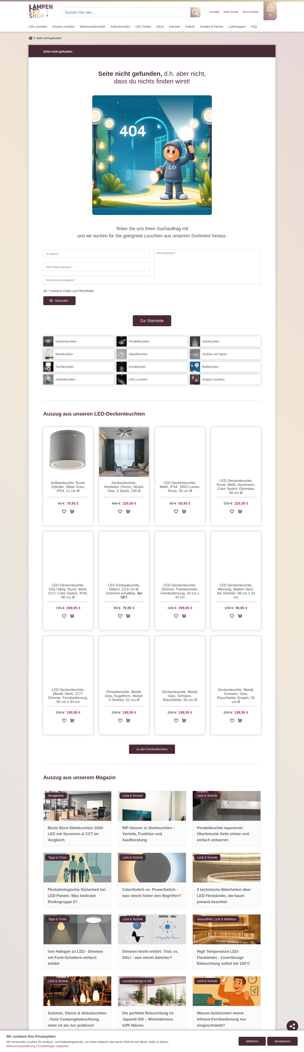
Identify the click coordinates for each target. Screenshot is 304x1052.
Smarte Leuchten (63, 26)
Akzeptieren (282, 1041)
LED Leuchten (37, 26)
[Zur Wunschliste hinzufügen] (64, 512)
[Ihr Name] (96, 254)
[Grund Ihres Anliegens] (96, 280)
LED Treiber (143, 26)
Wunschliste (251, 12)
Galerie (190, 26)
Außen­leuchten (120, 26)
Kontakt (214, 12)
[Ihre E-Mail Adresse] (96, 267)
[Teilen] (292, 1026)
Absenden (61, 300)
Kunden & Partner (211, 26)
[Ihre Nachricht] (207, 267)
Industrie (174, 26)
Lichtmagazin (237, 26)
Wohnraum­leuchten (92, 26)
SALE (160, 26)
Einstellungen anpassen (53, 1046)
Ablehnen (252, 1041)
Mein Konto (231, 12)
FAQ (254, 26)
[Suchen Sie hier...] (126, 12)
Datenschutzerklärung (20, 1046)
